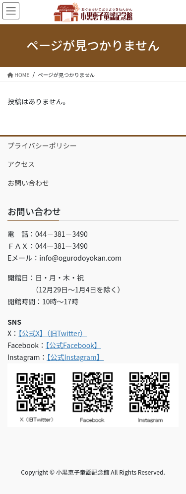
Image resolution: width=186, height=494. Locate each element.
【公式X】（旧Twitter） (52, 333)
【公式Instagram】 (75, 357)
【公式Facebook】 (73, 345)
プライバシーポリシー (42, 145)
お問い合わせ (28, 183)
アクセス (21, 164)
